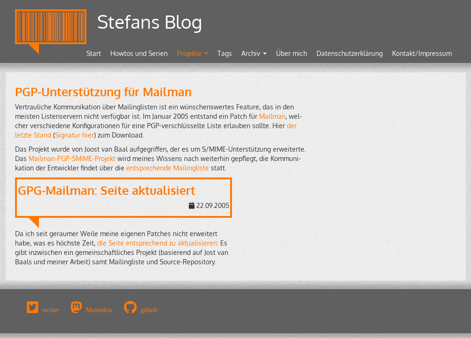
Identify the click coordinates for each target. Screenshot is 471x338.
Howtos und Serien (139, 53)
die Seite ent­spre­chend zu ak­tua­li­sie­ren (157, 243)
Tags (224, 53)
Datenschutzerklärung (350, 53)
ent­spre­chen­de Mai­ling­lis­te (167, 168)
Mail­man (272, 116)
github (148, 310)
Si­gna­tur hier (74, 135)
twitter (51, 310)
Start (93, 53)
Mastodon (99, 310)
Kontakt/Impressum (422, 53)
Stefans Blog (149, 21)
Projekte (192, 53)
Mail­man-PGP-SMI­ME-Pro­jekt (72, 158)
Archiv (254, 53)
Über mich (291, 53)
